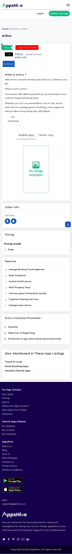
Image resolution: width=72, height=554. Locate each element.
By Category (8, 426)
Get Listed (7, 394)
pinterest (13, 539)
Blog (4, 450)
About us (7, 446)
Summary (9, 63)
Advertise (7, 413)
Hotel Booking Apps (17, 366)
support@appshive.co (14, 503)
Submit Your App (59, 13)
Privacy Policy (9, 465)
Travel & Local (13, 362)
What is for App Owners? (15, 406)
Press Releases (9, 458)
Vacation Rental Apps (18, 370)
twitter (3, 539)
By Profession (9, 434)
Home (5, 29)
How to (6, 454)
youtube (23, 539)
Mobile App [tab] (26, 135)
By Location (8, 430)
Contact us (8, 461)
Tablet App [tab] (45, 135)
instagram (18, 539)
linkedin (27, 539)
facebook (8, 539)
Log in (40, 13)
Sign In (5, 402)
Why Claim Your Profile (14, 410)
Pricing (6, 398)
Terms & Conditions (12, 469)
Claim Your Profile (26, 47)
